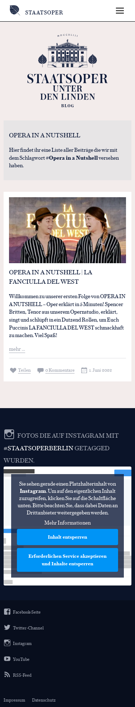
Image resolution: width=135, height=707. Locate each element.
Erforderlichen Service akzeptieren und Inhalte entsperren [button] (67, 559)
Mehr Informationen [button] (67, 522)
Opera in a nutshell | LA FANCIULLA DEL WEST (50, 276)
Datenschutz (43, 700)
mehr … (17, 348)
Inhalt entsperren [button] (67, 536)
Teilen (24, 369)
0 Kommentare (60, 369)
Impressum (14, 700)
